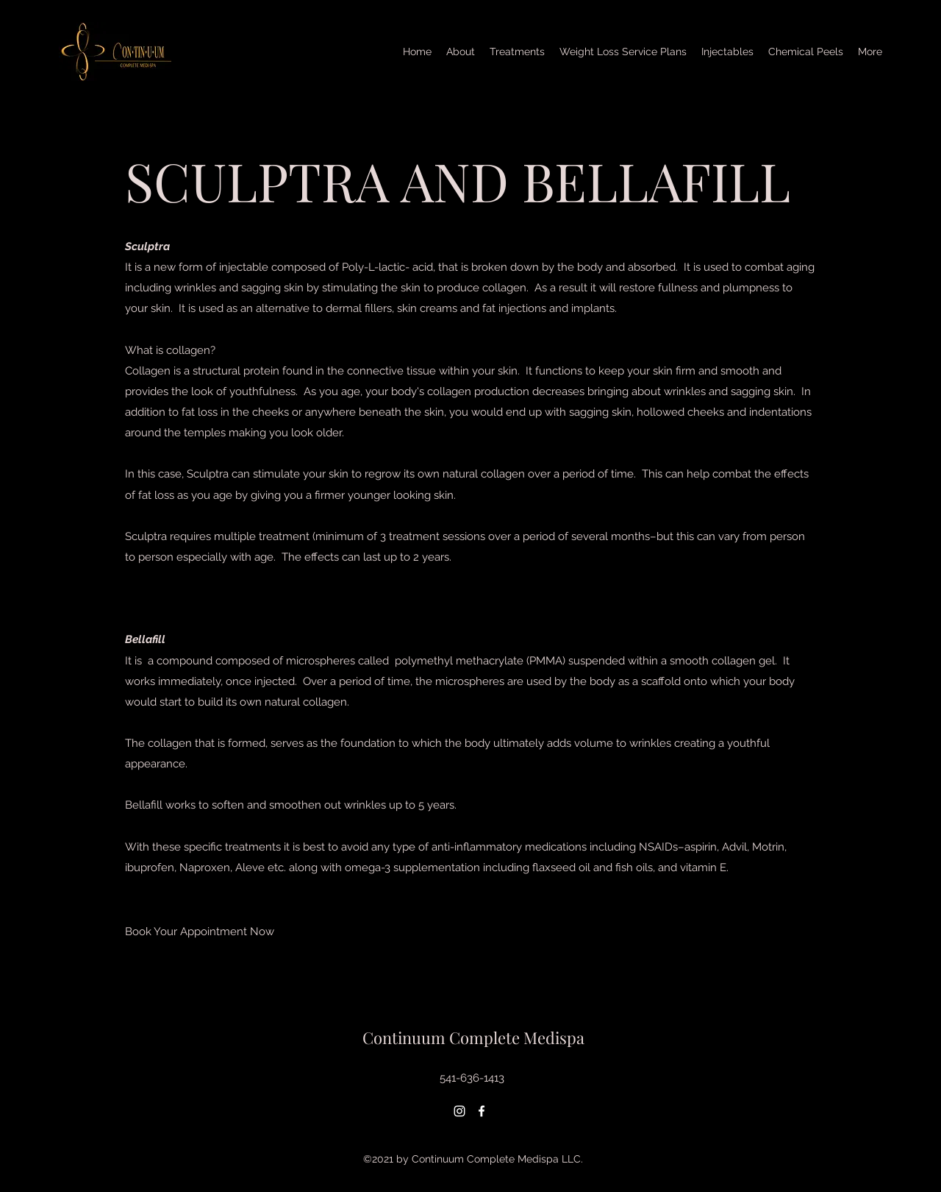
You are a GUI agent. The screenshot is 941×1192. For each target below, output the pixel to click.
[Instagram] (459, 1111)
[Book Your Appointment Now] (199, 931)
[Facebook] (481, 1111)
